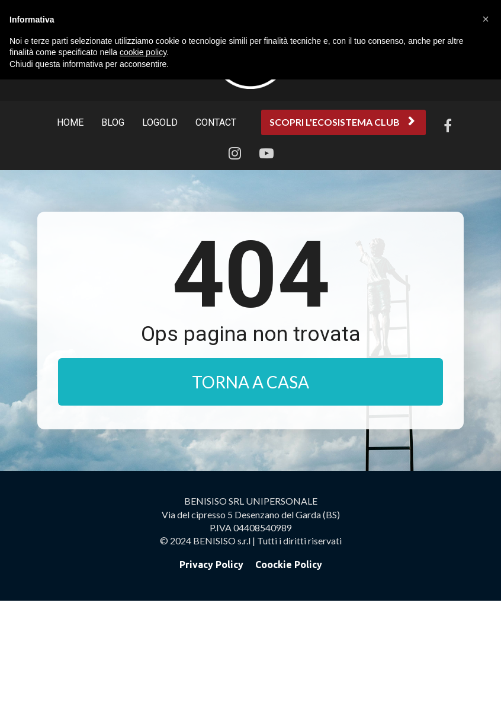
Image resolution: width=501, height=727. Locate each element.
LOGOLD (160, 122)
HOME (70, 122)
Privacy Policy (211, 690)
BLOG (112, 122)
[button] (485, 18)
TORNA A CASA (250, 382)
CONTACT (215, 122)
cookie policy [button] (143, 52)
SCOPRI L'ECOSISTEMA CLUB (342, 121)
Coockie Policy (288, 690)
